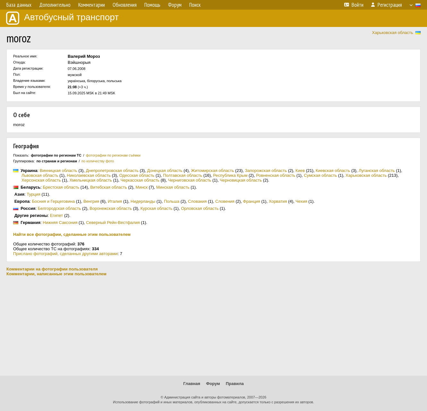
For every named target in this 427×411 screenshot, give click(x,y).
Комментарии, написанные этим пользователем (56, 273)
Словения (225, 201)
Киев (300, 170)
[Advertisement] (213, 326)
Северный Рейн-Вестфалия (113, 222)
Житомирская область (212, 170)
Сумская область (320, 175)
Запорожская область (266, 170)
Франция (251, 201)
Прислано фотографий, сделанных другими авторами (65, 253)
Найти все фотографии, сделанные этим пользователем (72, 234)
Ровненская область (275, 175)
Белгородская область (59, 208)
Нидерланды (143, 201)
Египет (56, 215)
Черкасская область (140, 180)
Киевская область (333, 170)
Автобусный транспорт (62, 18)
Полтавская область (182, 175)
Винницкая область (58, 170)
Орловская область (199, 208)
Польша (171, 201)
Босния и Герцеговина (53, 201)
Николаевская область (89, 175)
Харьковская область (392, 32)
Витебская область (108, 187)
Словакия (197, 201)
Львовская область (39, 175)
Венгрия (91, 201)
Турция (33, 194)
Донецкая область (165, 170)
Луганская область (377, 170)
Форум (213, 383)
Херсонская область (41, 180)
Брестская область (61, 187)
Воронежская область (111, 208)
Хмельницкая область (90, 180)
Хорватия (278, 201)
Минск (142, 187)
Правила (235, 383)
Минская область (173, 187)
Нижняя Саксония (60, 222)
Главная (191, 383)
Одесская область (137, 175)
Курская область (157, 208)
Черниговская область (189, 180)
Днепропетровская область (112, 170)
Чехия (301, 201)
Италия (115, 201)
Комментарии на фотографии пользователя (52, 269)
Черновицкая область (241, 180)
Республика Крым (230, 175)
